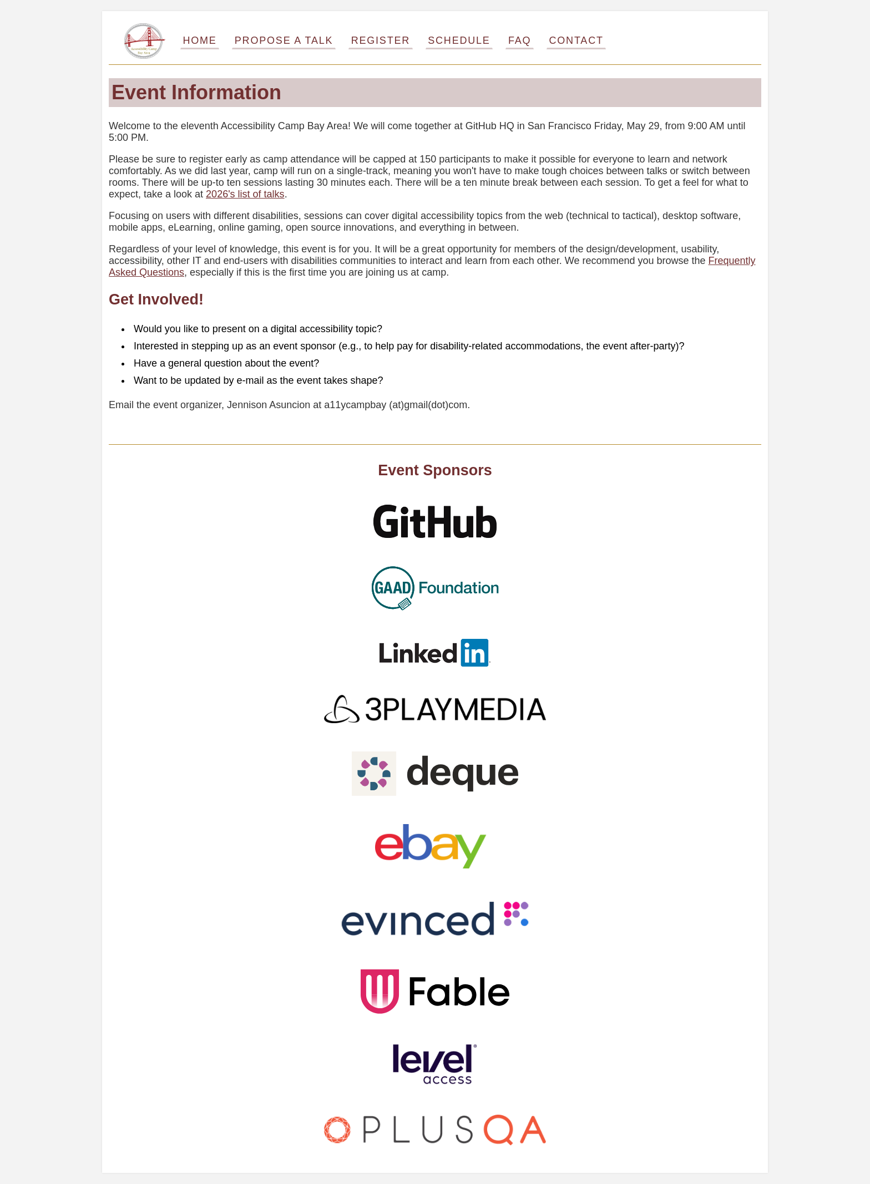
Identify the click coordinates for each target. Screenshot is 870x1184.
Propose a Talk (284, 40)
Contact (576, 40)
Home (199, 40)
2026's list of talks (245, 194)
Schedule (459, 40)
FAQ (519, 40)
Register (380, 40)
